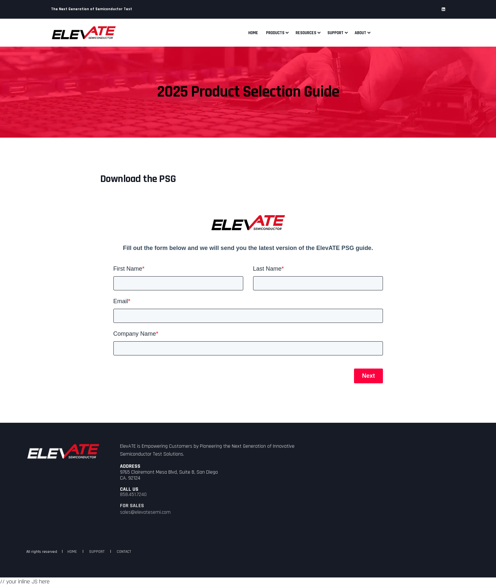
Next (368, 375)
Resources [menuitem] (305, 32)
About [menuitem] (360, 32)
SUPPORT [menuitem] (97, 552)
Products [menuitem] (275, 32)
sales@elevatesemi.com (145, 512)
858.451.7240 (133, 494)
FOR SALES (132, 506)
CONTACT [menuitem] (124, 552)
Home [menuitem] (253, 32)
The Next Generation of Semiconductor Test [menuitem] (91, 9)
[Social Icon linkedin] (443, 9)
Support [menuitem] (335, 32)
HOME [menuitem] (72, 552)
